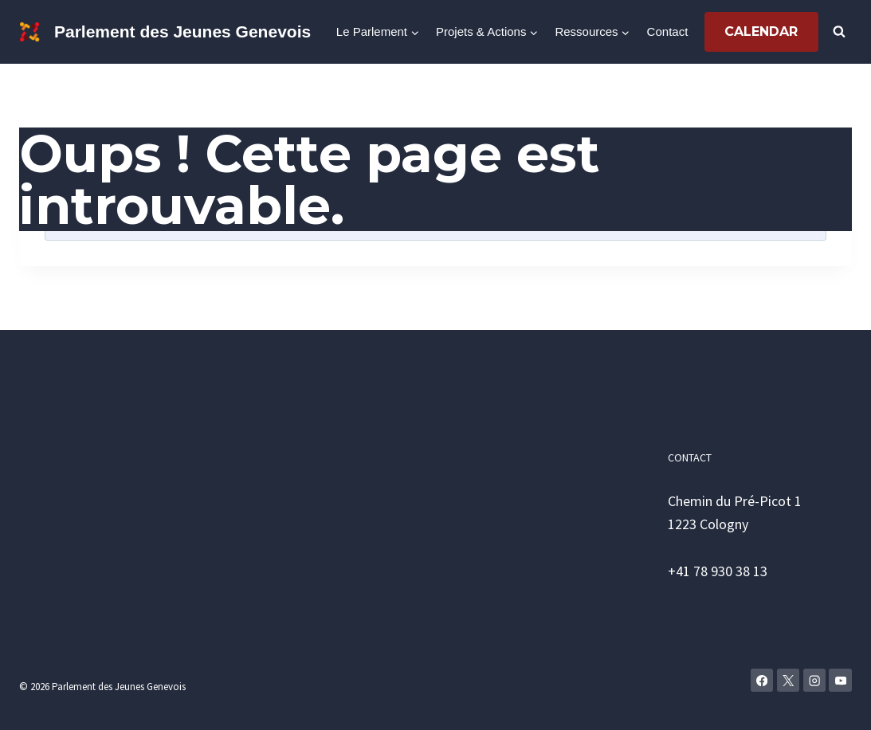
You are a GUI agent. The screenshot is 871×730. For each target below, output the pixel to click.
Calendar (761, 31)
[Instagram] (814, 680)
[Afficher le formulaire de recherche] (839, 32)
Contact (668, 31)
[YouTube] (840, 680)
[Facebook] (762, 680)
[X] (788, 680)
